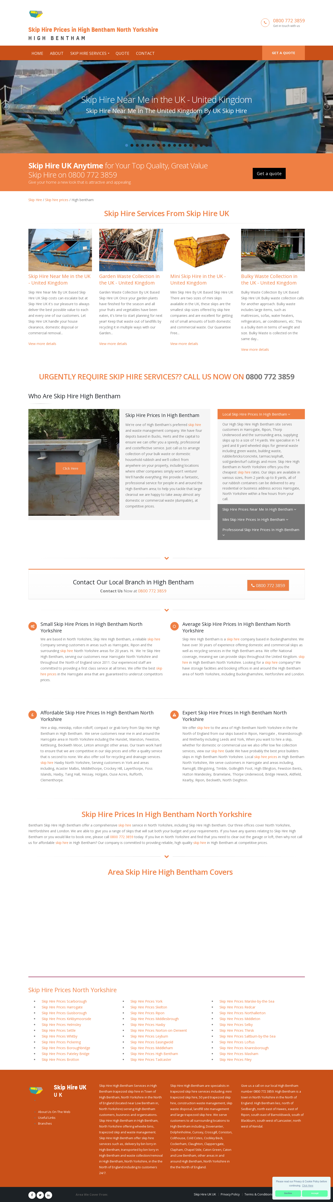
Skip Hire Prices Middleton (239, 1018)
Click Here (70, 468)
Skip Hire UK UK (205, 1194)
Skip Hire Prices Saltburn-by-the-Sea (247, 1035)
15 (201, 145)
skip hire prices (265, 756)
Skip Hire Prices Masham (238, 1053)
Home (37, 53)
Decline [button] (288, 1193)
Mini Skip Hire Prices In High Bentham (255, 518)
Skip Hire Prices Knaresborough (244, 1047)
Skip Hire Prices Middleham (151, 1047)
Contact (145, 53)
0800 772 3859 (289, 20)
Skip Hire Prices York (146, 1000)
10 (174, 145)
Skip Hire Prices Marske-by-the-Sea (246, 1000)
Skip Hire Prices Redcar (237, 1006)
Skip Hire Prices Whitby (59, 1035)
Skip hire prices (56, 199)
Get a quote (283, 52)
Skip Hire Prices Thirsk (236, 1030)
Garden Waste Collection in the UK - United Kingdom (129, 279)
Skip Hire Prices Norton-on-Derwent (158, 1030)
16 (206, 145)
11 (180, 145)
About (57, 53)
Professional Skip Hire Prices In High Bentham (260, 531)
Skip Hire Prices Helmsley (61, 1024)
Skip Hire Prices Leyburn (149, 1035)
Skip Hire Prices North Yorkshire (72, 989)
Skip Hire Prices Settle (59, 1030)
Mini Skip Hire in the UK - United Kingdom (198, 279)
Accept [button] (314, 1193)
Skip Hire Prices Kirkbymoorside (66, 1018)
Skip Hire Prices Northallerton (242, 1012)
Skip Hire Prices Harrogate (62, 1006)
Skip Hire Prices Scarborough (64, 1000)
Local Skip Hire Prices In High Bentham (256, 413)
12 (185, 145)
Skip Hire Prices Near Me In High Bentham (259, 508)
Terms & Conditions (258, 1194)
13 (190, 145)
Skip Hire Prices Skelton (148, 1006)
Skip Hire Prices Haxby (147, 1024)
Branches (45, 1123)
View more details (42, 343)
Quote (122, 53)
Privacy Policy (230, 1194)
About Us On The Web (54, 1111)
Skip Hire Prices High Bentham (154, 1053)
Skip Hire (35, 199)
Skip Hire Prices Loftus (237, 1041)
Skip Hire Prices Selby (236, 1024)
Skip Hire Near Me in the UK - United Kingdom (166, 99)
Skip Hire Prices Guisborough (64, 1012)
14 (196, 145)
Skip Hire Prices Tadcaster (150, 1059)
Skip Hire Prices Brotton (60, 1059)
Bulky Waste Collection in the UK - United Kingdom (269, 279)
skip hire (194, 424)
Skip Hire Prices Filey (235, 1059)
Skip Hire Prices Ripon (147, 1012)
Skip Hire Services (88, 53)
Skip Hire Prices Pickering (61, 1041)
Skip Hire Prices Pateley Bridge (65, 1053)
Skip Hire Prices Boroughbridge (66, 1047)
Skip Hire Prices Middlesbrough (154, 1018)
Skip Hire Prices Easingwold (151, 1041)
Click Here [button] (307, 1185)
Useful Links (47, 1117)
